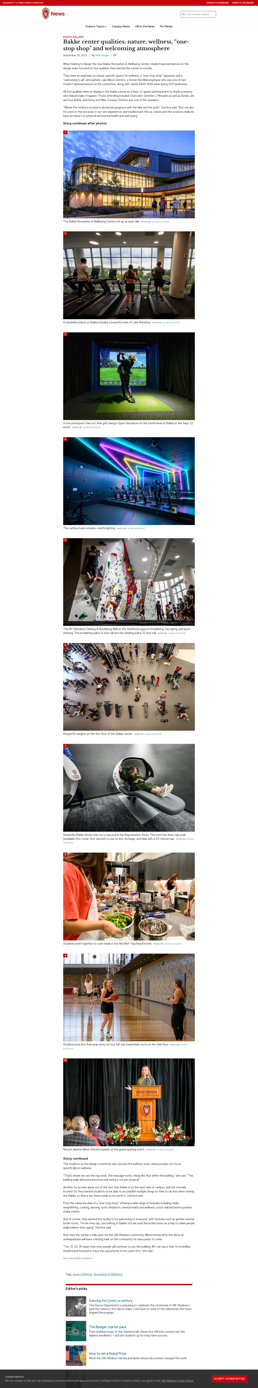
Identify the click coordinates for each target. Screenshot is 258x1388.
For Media (166, 26)
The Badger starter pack (108, 1327)
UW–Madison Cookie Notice (177, 1380)
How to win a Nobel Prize (107, 1353)
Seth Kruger (102, 55)
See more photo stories (76, 1258)
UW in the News (145, 26)
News (58, 13)
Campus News (121, 26)
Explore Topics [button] (96, 26)
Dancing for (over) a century (110, 1300)
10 (65, 1060)
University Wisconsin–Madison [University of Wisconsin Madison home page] (23, 2)
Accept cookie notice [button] (229, 1378)
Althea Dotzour (160, 222)
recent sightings (82, 1274)
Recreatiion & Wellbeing (107, 1274)
